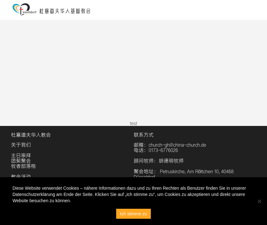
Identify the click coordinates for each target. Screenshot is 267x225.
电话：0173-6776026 (156, 150)
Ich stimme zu (133, 213)
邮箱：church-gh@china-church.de (170, 145)
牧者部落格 (23, 166)
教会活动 (21, 176)
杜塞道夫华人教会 (31, 135)
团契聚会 (21, 160)
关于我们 (21, 145)
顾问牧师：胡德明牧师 (159, 160)
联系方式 (144, 135)
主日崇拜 (21, 155)
